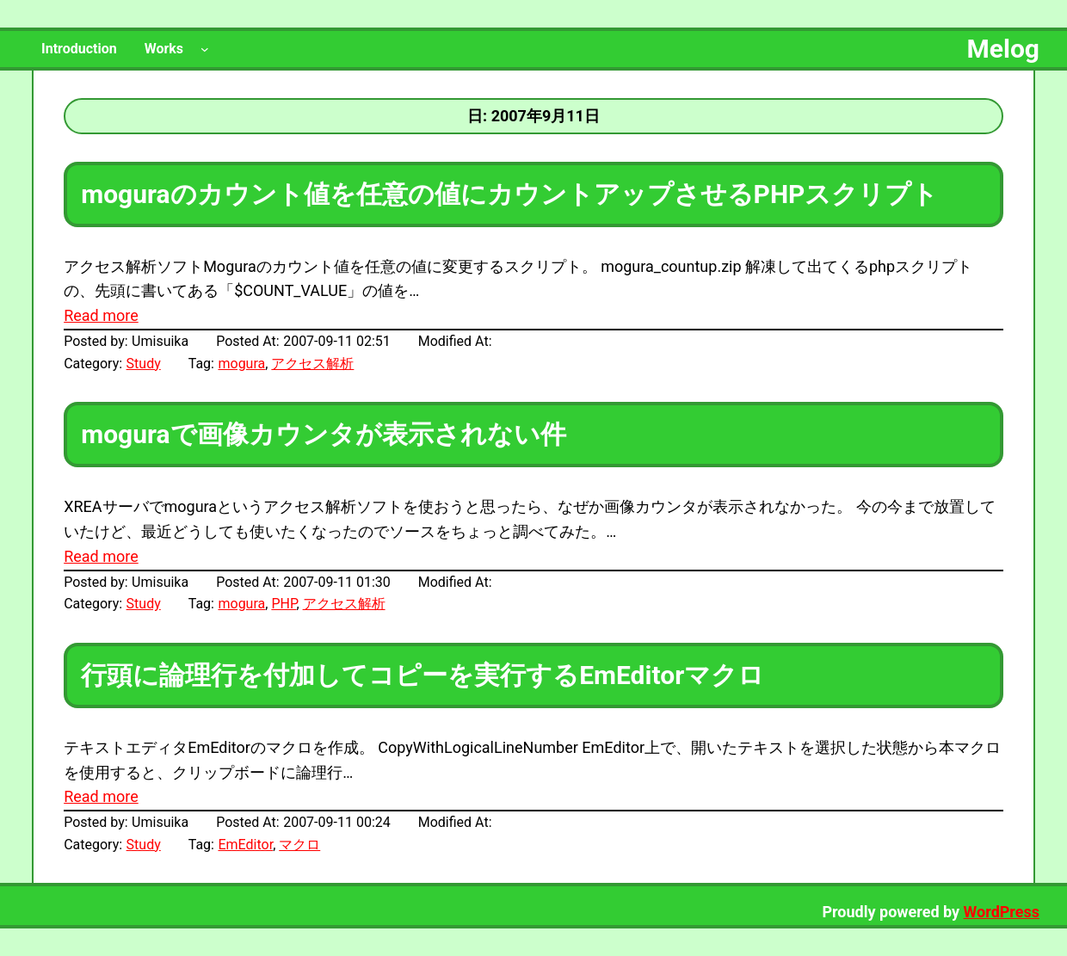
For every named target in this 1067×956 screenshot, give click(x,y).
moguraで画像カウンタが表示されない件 (323, 434)
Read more (101, 315)
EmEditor (245, 844)
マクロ (299, 844)
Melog (1003, 49)
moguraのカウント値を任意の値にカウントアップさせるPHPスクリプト (509, 194)
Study (143, 363)
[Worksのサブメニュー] (204, 49)
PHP (283, 603)
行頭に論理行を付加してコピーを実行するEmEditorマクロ (422, 675)
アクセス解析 (312, 363)
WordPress (1001, 912)
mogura (241, 363)
